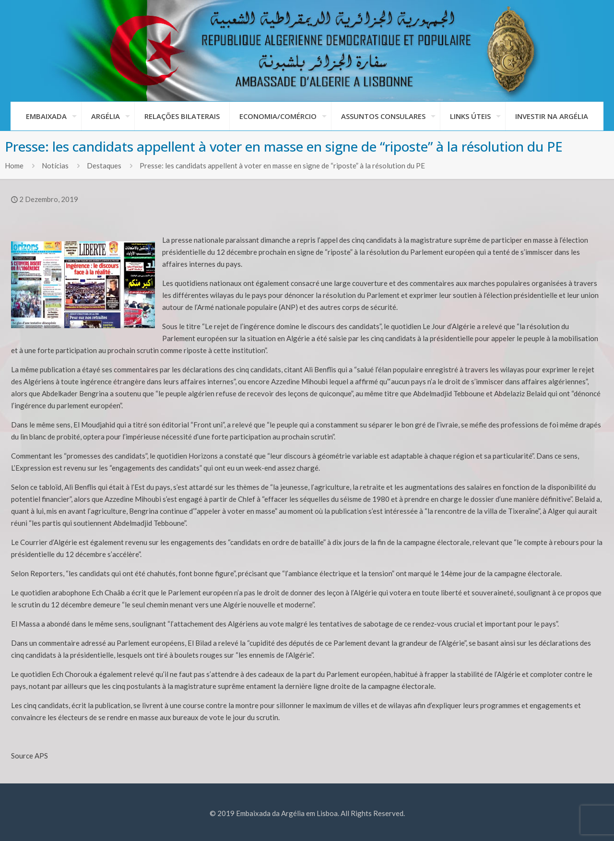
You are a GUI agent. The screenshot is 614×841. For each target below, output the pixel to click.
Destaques (104, 165)
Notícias (55, 165)
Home (14, 165)
